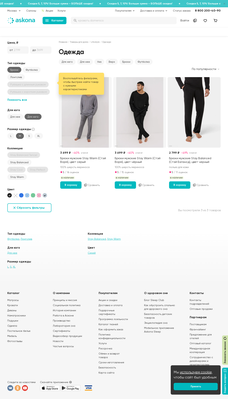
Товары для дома (79, 42)
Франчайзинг (198, 329)
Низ (99, 61)
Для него (33, 116)
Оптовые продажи (201, 308)
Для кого (13, 110)
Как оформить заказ (111, 329)
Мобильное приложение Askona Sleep (159, 329)
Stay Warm (17, 177)
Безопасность (107, 367)
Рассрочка (105, 348)
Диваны (12, 310)
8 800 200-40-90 (208, 10)
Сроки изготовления (111, 362)
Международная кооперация (200, 350)
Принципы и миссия (65, 300)
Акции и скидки (108, 300)
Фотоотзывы (14, 341)
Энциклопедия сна (155, 322)
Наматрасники (16, 315)
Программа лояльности (113, 319)
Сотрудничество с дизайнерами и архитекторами (201, 361)
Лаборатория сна (64, 325)
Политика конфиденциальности (112, 336)
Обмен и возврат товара (109, 355)
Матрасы (13, 300)
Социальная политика (66, 305)
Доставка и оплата (110, 305)
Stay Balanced (19, 162)
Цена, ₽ (12, 42)
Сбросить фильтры (31, 207)
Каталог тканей (108, 324)
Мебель (12, 336)
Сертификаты (61, 330)
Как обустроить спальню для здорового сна (159, 307)
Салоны (31, 10)
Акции (47, 10)
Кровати (12, 305)
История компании (64, 310)
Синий (92, 252)
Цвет (11, 189)
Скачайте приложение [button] (54, 382)
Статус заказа (182, 10)
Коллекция (15, 148)
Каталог (54, 20)
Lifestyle (95, 42)
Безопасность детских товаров (158, 316)
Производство (61, 320)
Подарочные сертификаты (107, 312)
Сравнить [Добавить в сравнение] (92, 185)
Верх (112, 61)
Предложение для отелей (201, 336)
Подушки (12, 320)
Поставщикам (198, 324)
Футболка (32, 69)
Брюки (14, 69)
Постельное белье (18, 330)
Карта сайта (106, 372)
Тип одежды (16, 63)
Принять (196, 386)
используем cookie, (196, 372)
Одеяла (12, 325)
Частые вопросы (63, 346)
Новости (58, 341)
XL (38, 135)
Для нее (15, 116)
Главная (63, 42)
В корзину (71, 184)
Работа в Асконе (63, 315)
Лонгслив (16, 77)
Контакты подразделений (199, 302)
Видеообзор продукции (67, 336)
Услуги (61, 10)
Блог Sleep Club (154, 300)
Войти (184, 20)
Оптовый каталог (200, 343)
